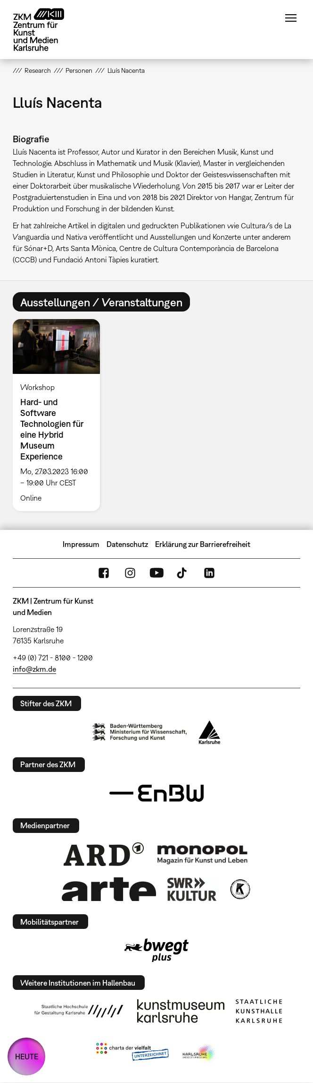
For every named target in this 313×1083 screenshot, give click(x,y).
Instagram (130, 573)
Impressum (81, 544)
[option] (60, 415)
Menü (290, 18)
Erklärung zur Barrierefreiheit (202, 544)
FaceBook (103, 573)
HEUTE (26, 1056)
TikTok (182, 573)
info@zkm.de (34, 669)
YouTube (156, 573)
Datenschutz (127, 544)
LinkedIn (209, 573)
